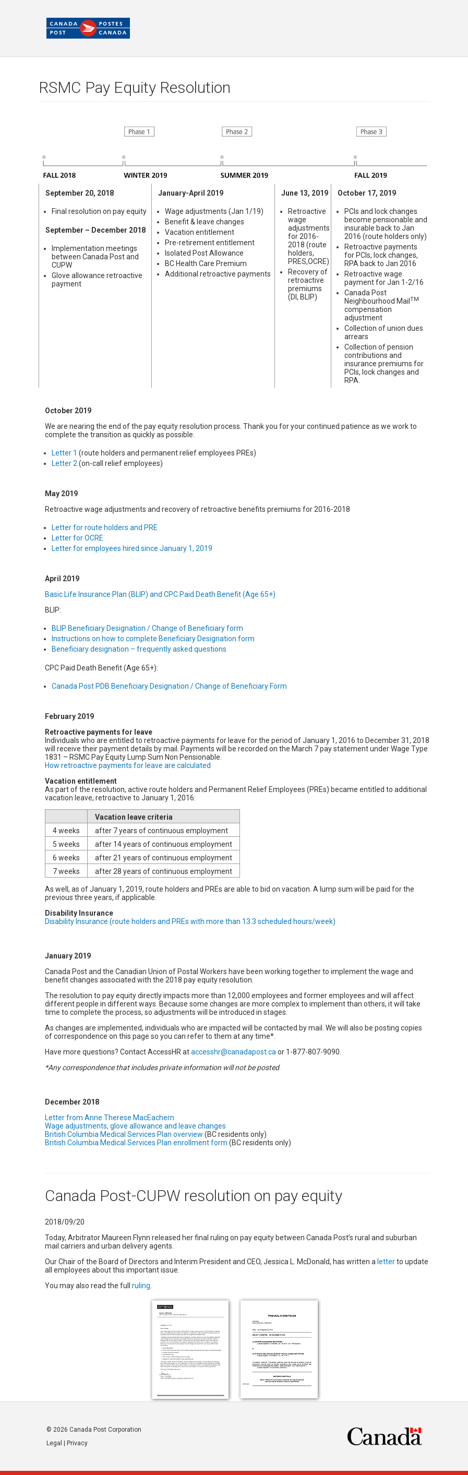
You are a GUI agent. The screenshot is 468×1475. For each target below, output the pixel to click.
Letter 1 (64, 453)
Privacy (77, 1443)
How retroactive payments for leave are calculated (128, 765)
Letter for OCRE (77, 538)
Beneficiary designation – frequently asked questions (139, 649)
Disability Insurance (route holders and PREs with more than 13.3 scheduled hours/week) (190, 921)
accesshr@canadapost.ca (233, 1052)
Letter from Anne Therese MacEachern (109, 1117)
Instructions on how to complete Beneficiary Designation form (153, 638)
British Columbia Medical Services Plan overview (124, 1134)
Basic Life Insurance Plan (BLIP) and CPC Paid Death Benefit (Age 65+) (160, 594)
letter (386, 1261)
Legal (54, 1443)
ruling (141, 1285)
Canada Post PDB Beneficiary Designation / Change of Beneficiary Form (169, 686)
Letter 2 (64, 463)
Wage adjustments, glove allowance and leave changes (135, 1126)
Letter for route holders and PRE (105, 527)
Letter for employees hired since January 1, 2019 (132, 548)
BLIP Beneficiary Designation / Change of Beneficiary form (147, 628)
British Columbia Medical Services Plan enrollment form (136, 1142)
